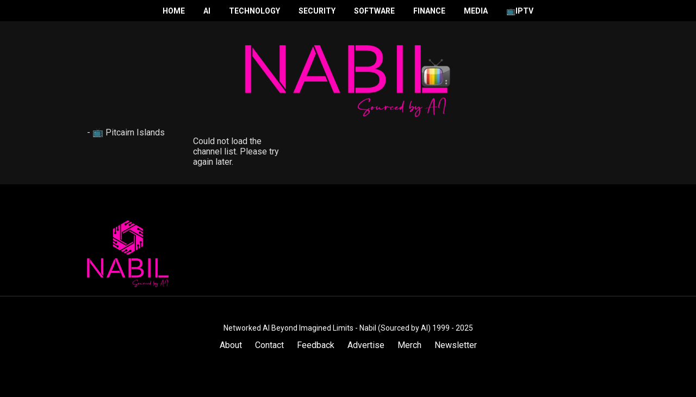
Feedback (315, 345)
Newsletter (455, 345)
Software (374, 11)
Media (476, 11)
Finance (429, 11)
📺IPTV (519, 11)
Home (174, 11)
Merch (409, 345)
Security (317, 11)
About (231, 345)
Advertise (365, 345)
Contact (269, 345)
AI (206, 11)
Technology (254, 11)
